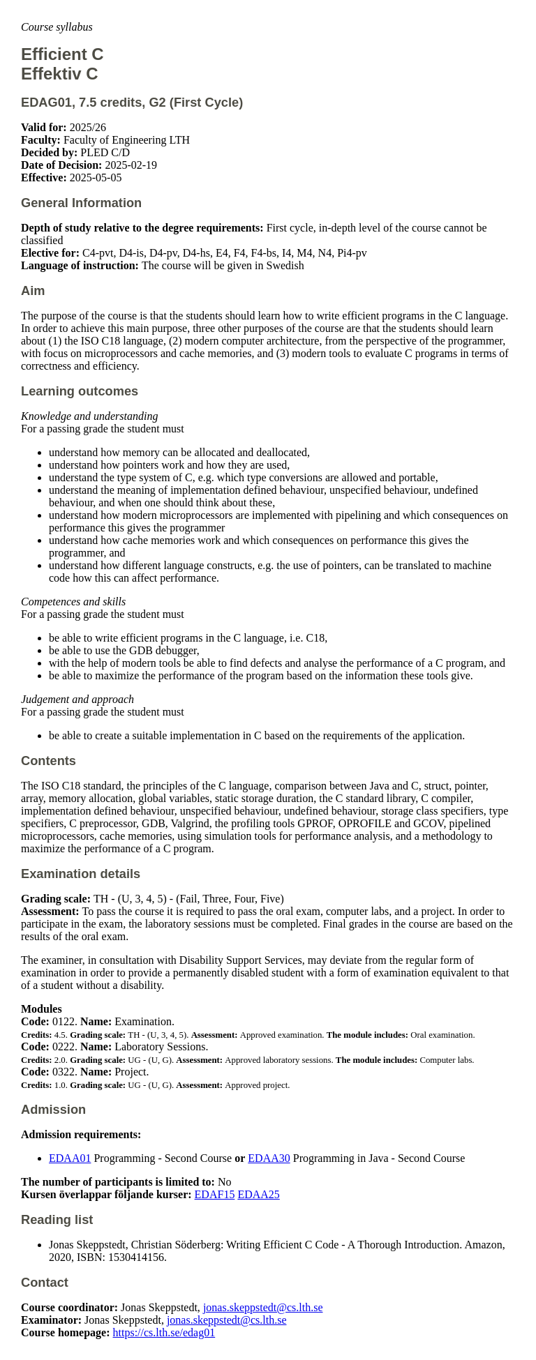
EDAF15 (215, 1194)
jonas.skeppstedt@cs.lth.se (263, 1307)
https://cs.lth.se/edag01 (164, 1332)
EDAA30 (269, 1158)
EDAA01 (70, 1158)
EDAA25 (258, 1194)
